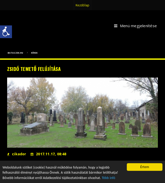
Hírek (34, 52)
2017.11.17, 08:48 (48, 153)
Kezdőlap (82, 5)
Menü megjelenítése (135, 26)
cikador (16, 153)
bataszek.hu (15, 52)
